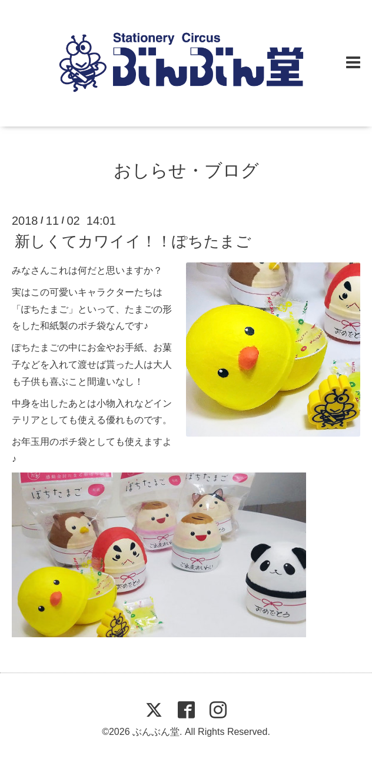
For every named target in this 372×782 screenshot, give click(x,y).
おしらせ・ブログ (186, 170)
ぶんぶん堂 (156, 732)
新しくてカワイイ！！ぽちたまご (133, 241)
